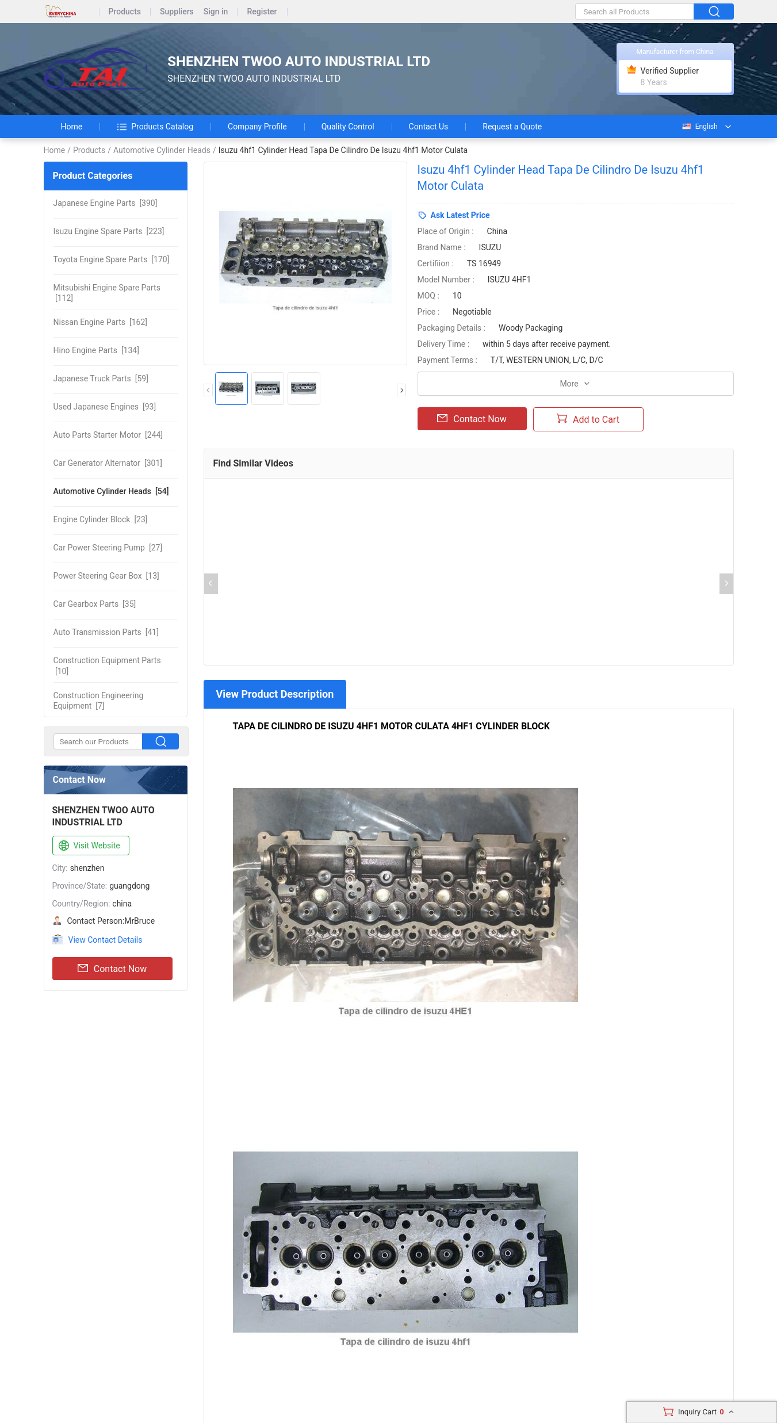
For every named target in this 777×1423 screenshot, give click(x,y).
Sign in (216, 12)
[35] (94, 604)
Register (262, 12)
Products (125, 12)
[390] (105, 203)
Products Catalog (155, 126)
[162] (100, 322)
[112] (106, 293)
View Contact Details (105, 939)
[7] (98, 700)
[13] (106, 575)
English (699, 127)
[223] (108, 231)
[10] (107, 665)
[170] (111, 259)
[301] (108, 463)
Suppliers (177, 12)
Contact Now (112, 968)
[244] (108, 434)
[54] (111, 491)
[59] (100, 378)
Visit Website (88, 846)
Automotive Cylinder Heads (161, 150)
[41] (106, 632)
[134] (96, 350)
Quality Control (347, 126)
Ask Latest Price (460, 215)
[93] (104, 406)
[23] (100, 519)
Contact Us (429, 126)
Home (72, 126)
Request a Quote (512, 126)
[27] (108, 547)
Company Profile (257, 126)
